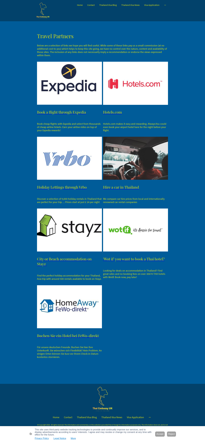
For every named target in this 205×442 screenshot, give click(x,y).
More (73, 438)
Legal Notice (60, 438)
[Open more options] (165, 5)
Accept (159, 434)
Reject (171, 434)
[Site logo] (43, 10)
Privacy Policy (42, 438)
